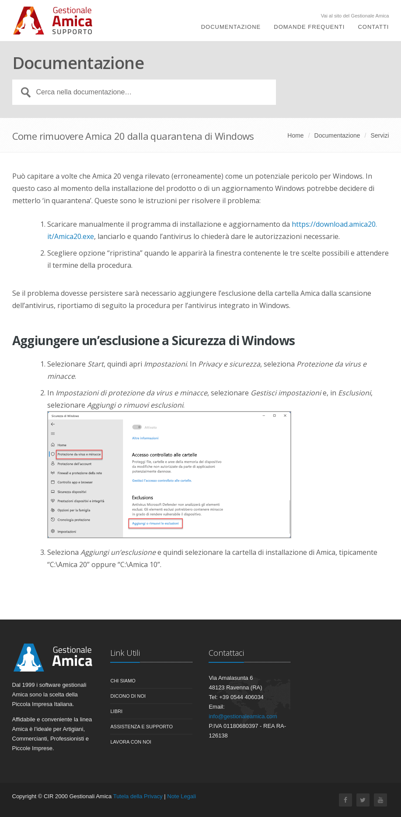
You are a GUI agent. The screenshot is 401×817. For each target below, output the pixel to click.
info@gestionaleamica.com (243, 716)
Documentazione (231, 27)
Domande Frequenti (309, 27)
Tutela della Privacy (138, 796)
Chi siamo (122, 680)
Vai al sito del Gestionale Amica (355, 16)
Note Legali (181, 796)
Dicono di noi (128, 696)
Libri (116, 711)
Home (295, 135)
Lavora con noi (130, 741)
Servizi (379, 135)
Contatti (373, 27)
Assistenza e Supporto (141, 726)
